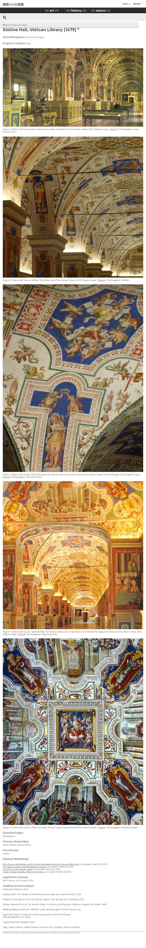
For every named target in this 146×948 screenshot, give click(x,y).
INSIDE (52, 10)
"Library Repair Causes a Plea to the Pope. (23, 872)
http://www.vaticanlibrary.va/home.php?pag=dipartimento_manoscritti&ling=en (41, 864)
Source (113, 129)
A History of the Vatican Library (18, 869)
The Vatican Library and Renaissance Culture (25, 867)
